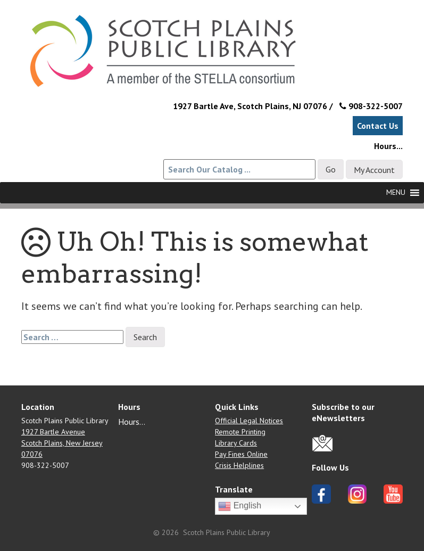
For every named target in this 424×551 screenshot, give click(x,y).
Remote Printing (240, 432)
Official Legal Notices (249, 420)
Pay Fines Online (241, 454)
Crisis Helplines (239, 465)
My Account (374, 170)
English (239, 506)
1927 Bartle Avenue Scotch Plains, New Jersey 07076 (62, 443)
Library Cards (236, 443)
